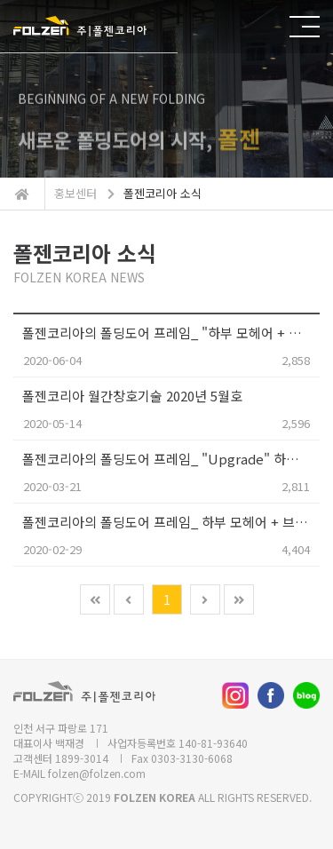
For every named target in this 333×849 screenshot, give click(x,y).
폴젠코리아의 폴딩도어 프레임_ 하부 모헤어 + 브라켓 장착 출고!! (171, 521)
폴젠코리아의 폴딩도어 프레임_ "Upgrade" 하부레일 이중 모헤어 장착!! (171, 458)
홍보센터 (75, 193)
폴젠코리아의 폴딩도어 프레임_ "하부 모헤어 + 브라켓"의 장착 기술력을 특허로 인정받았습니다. (171, 332)
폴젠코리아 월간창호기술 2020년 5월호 (132, 395)
